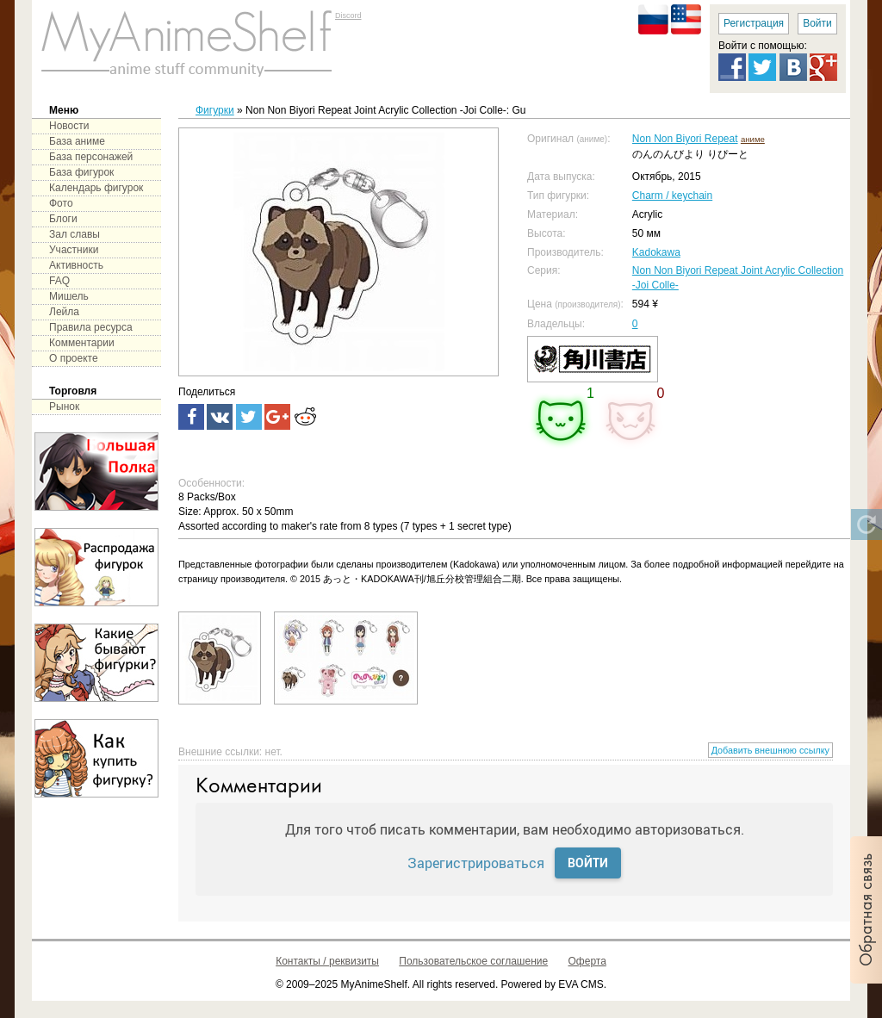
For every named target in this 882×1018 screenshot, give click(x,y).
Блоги (63, 219)
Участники (73, 250)
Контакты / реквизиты (327, 961)
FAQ (59, 281)
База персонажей (91, 157)
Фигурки (215, 110)
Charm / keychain (672, 195)
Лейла (64, 312)
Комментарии (82, 343)
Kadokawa (656, 252)
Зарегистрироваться (475, 863)
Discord (348, 15)
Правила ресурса (91, 327)
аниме (753, 139)
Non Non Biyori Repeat (685, 139)
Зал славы (74, 234)
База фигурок (81, 172)
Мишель (69, 296)
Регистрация (754, 23)
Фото (61, 203)
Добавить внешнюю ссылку (770, 750)
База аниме (77, 141)
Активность (76, 265)
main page (187, 43)
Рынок (64, 406)
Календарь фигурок (96, 188)
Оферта (587, 961)
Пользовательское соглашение (473, 961)
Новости (69, 126)
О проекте (73, 358)
